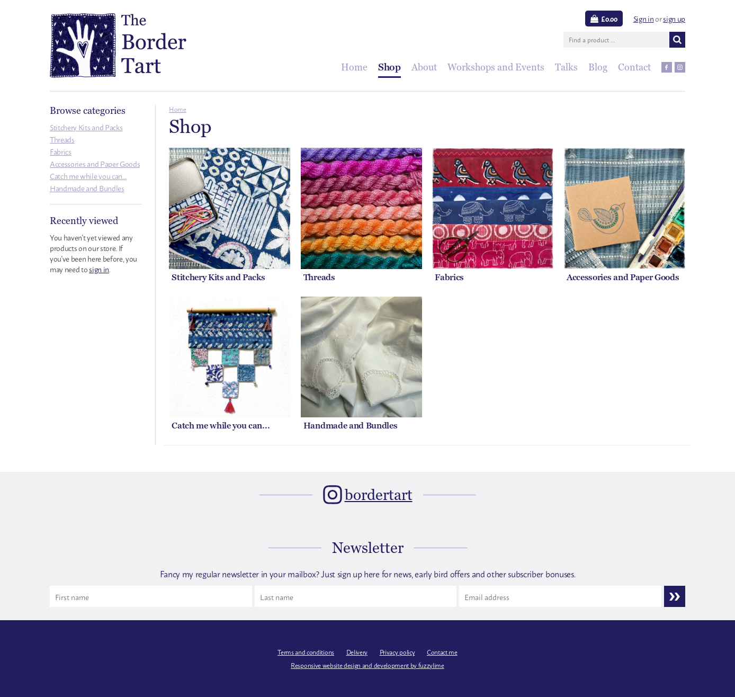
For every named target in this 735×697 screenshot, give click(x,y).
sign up (674, 18)
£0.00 (609, 18)
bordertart (379, 494)
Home (177, 109)
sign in (99, 269)
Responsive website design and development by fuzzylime (367, 665)
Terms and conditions (305, 652)
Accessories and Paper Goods (95, 163)
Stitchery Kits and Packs (86, 127)
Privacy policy (397, 652)
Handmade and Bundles (87, 188)
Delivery (357, 652)
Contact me (442, 652)
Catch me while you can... (88, 175)
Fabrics (60, 151)
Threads (62, 139)
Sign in (643, 18)
